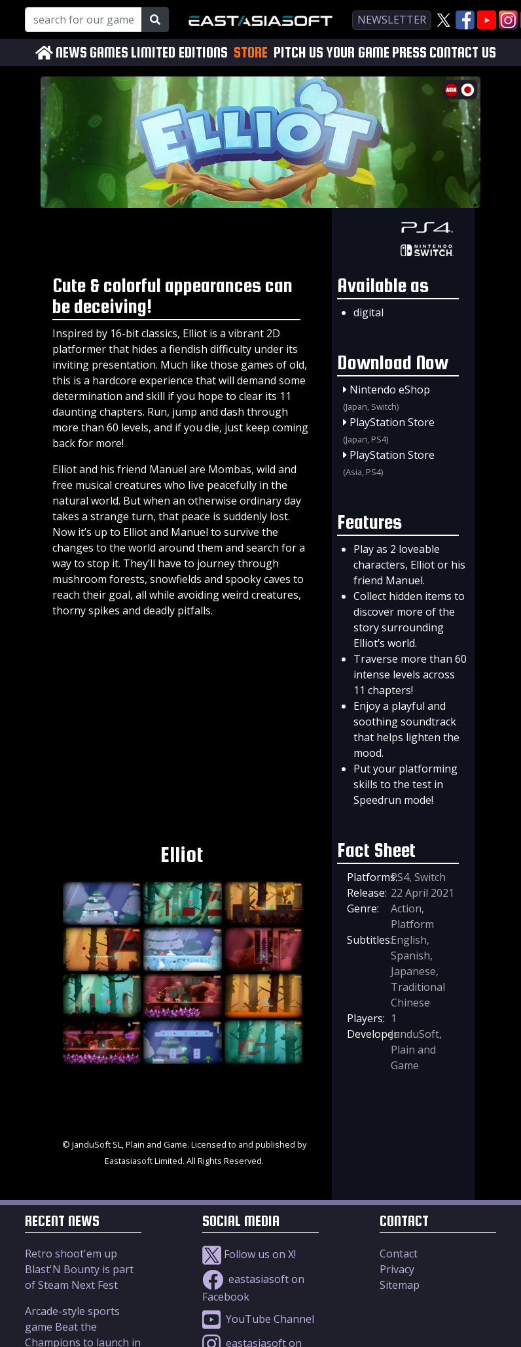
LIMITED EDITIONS (179, 52)
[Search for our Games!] (83, 19)
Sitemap (400, 1285)
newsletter (391, 19)
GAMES (109, 52)
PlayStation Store (392, 422)
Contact (399, 1253)
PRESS (409, 52)
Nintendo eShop (390, 389)
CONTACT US (462, 52)
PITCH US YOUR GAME (331, 52)
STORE (251, 52)
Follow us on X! (249, 1254)
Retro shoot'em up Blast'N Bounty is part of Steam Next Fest (79, 1269)
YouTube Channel (258, 1319)
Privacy (397, 1269)
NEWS (71, 52)
